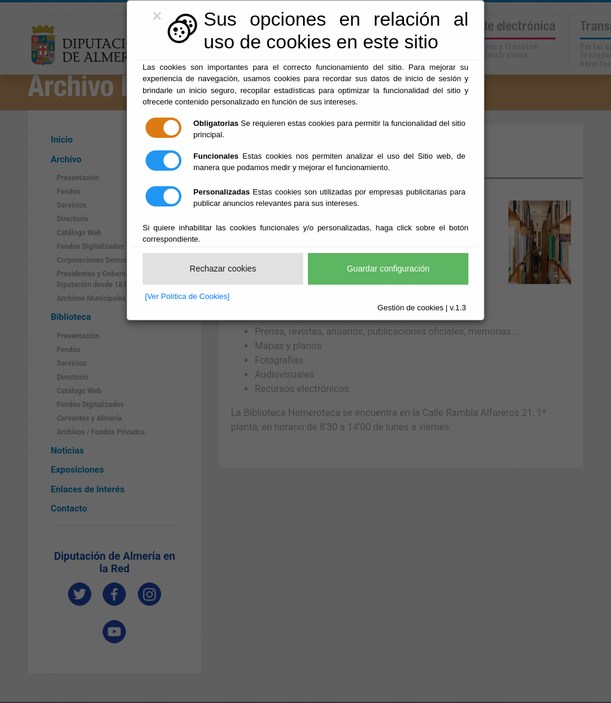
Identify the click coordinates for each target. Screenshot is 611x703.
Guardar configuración (388, 268)
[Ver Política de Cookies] (187, 296)
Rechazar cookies (223, 268)
